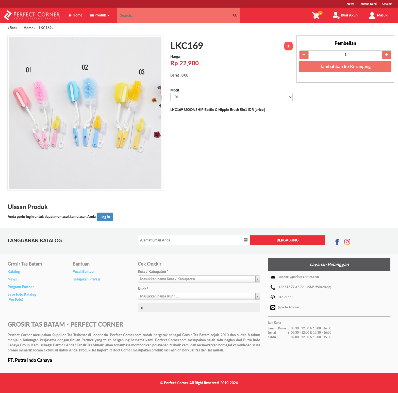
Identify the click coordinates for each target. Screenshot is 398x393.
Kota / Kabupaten (153, 271)
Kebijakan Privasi (86, 279)
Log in (105, 217)
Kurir (143, 289)
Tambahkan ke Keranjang (345, 66)
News (12, 279)
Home (30, 28)
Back (13, 28)
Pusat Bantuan (84, 271)
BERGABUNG (287, 240)
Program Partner (21, 287)
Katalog (14, 271)
